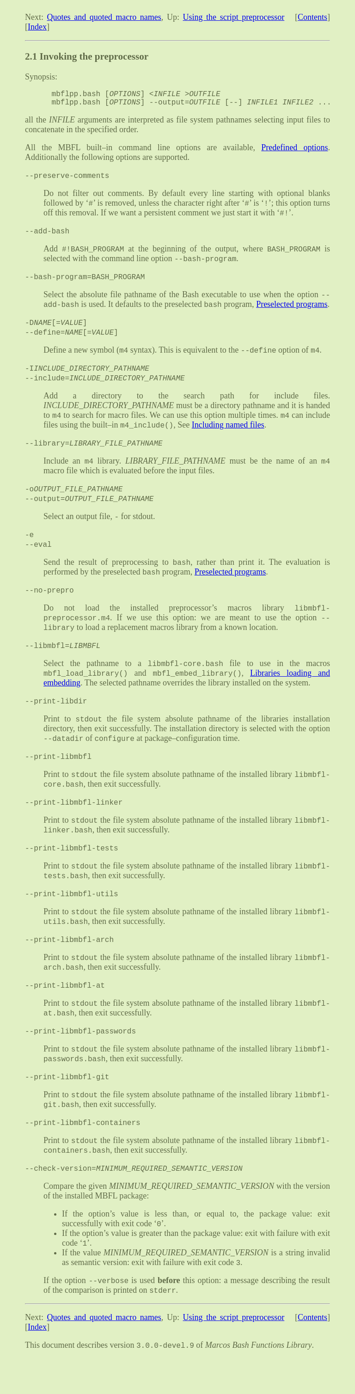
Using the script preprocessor (234, 17)
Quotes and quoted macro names (104, 17)
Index (37, 26)
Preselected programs (291, 312)
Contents (312, 17)
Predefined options (294, 151)
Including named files (228, 435)
